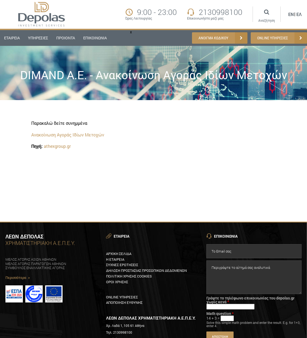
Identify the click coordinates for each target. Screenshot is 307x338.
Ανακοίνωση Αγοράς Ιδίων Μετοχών (67, 135)
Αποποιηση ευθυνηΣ (124, 302)
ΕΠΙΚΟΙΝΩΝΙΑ (95, 37)
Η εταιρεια (115, 259)
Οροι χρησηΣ (117, 281)
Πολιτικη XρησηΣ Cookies (129, 276)
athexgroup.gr (57, 146)
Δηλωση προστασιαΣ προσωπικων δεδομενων (146, 270)
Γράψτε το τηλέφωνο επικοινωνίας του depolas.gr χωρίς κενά (250, 300)
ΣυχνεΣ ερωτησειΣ (122, 264)
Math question (220, 313)
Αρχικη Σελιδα (118, 253)
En (291, 14)
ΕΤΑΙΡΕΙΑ (12, 37)
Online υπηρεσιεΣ (122, 297)
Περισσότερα (17, 278)
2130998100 (220, 12)
